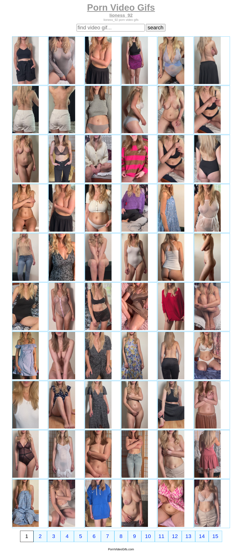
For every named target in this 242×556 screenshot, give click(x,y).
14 (202, 536)
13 (188, 536)
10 (148, 536)
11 (161, 536)
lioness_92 (121, 15)
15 (215, 536)
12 (175, 536)
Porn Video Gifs (121, 7)
